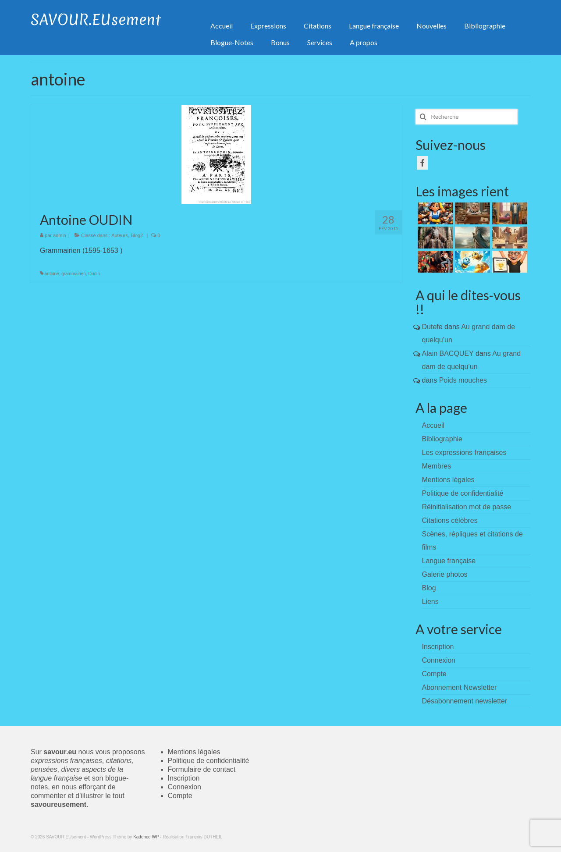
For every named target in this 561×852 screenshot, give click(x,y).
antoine (52, 273)
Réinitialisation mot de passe (466, 507)
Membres (436, 466)
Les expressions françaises (464, 452)
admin (59, 235)
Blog (429, 588)
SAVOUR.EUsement (96, 20)
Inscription (184, 778)
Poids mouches (463, 380)
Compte (180, 795)
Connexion (185, 787)
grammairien (73, 273)
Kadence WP (146, 836)
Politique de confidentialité (463, 493)
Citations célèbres (450, 520)
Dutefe (432, 326)
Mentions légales (448, 479)
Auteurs (119, 235)
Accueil (433, 425)
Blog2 (137, 235)
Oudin (94, 273)
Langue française (449, 560)
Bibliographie (442, 439)
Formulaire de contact (202, 769)
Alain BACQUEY (448, 353)
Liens (430, 601)
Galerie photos (445, 574)
